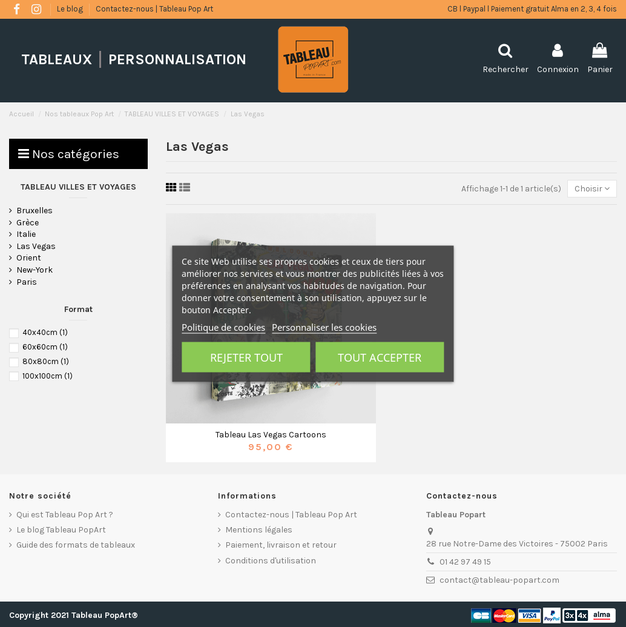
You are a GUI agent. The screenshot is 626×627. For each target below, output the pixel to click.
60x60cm (45, 346)
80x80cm (45, 361)
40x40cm (45, 332)
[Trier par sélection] (592, 188)
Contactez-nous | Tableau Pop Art (154, 8)
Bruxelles (34, 210)
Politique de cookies (223, 326)
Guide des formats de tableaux (75, 545)
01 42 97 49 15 (465, 562)
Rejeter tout (246, 357)
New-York (34, 270)
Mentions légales (258, 530)
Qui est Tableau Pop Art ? (64, 514)
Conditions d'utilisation (270, 561)
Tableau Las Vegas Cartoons (271, 435)
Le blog (71, 8)
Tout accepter (379, 357)
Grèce (27, 222)
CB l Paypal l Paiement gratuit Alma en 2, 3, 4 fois (532, 8)
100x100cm (47, 375)
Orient (28, 258)
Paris (26, 282)
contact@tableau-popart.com (499, 580)
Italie (26, 234)
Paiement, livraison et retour (281, 545)
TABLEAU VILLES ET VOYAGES (78, 187)
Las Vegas (36, 246)
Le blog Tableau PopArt (61, 530)
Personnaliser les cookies (324, 326)
